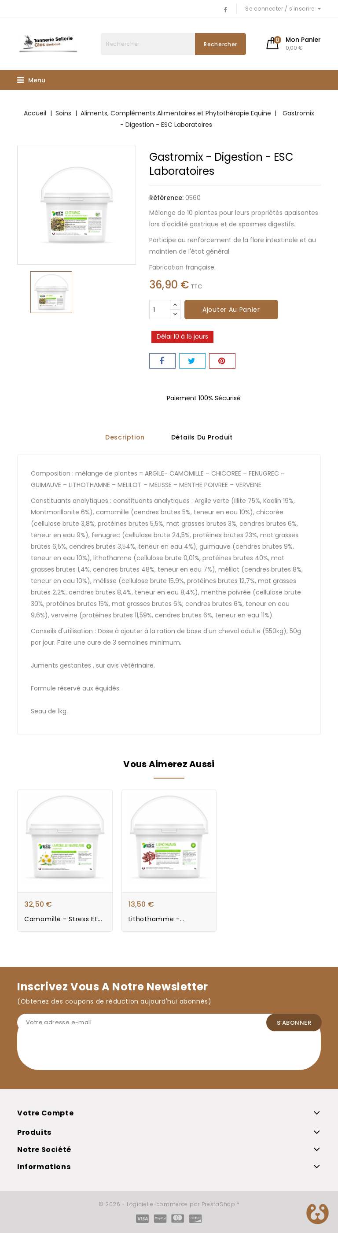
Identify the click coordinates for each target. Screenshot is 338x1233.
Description (125, 437)
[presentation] (84, 1053)
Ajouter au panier (231, 309)
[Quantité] (159, 309)
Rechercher (220, 44)
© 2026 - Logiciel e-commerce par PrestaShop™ (169, 1204)
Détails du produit (202, 437)
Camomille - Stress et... (63, 919)
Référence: (166, 197)
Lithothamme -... (157, 919)
